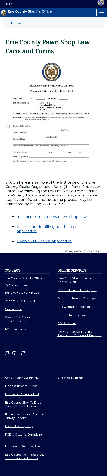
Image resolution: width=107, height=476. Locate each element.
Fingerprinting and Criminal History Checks (24, 416)
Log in (9, 3)
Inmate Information (72, 315)
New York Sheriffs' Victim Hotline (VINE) (75, 280)
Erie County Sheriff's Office (26, 12)
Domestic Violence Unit (22, 394)
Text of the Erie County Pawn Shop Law (52, 217)
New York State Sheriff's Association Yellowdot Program (79, 333)
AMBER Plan (67, 323)
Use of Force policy (19, 426)
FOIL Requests (15, 329)
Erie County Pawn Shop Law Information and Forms (25, 456)
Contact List (13, 309)
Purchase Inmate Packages (77, 298)
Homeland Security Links (23, 446)
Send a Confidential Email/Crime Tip (19, 319)
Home (16, 23)
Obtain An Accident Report (77, 290)
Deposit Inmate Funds (21, 386)
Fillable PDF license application (44, 241)
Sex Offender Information (76, 306)
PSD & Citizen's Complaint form (23, 436)
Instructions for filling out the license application (49, 229)
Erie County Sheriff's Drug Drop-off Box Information (23, 404)
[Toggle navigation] (101, 12)
